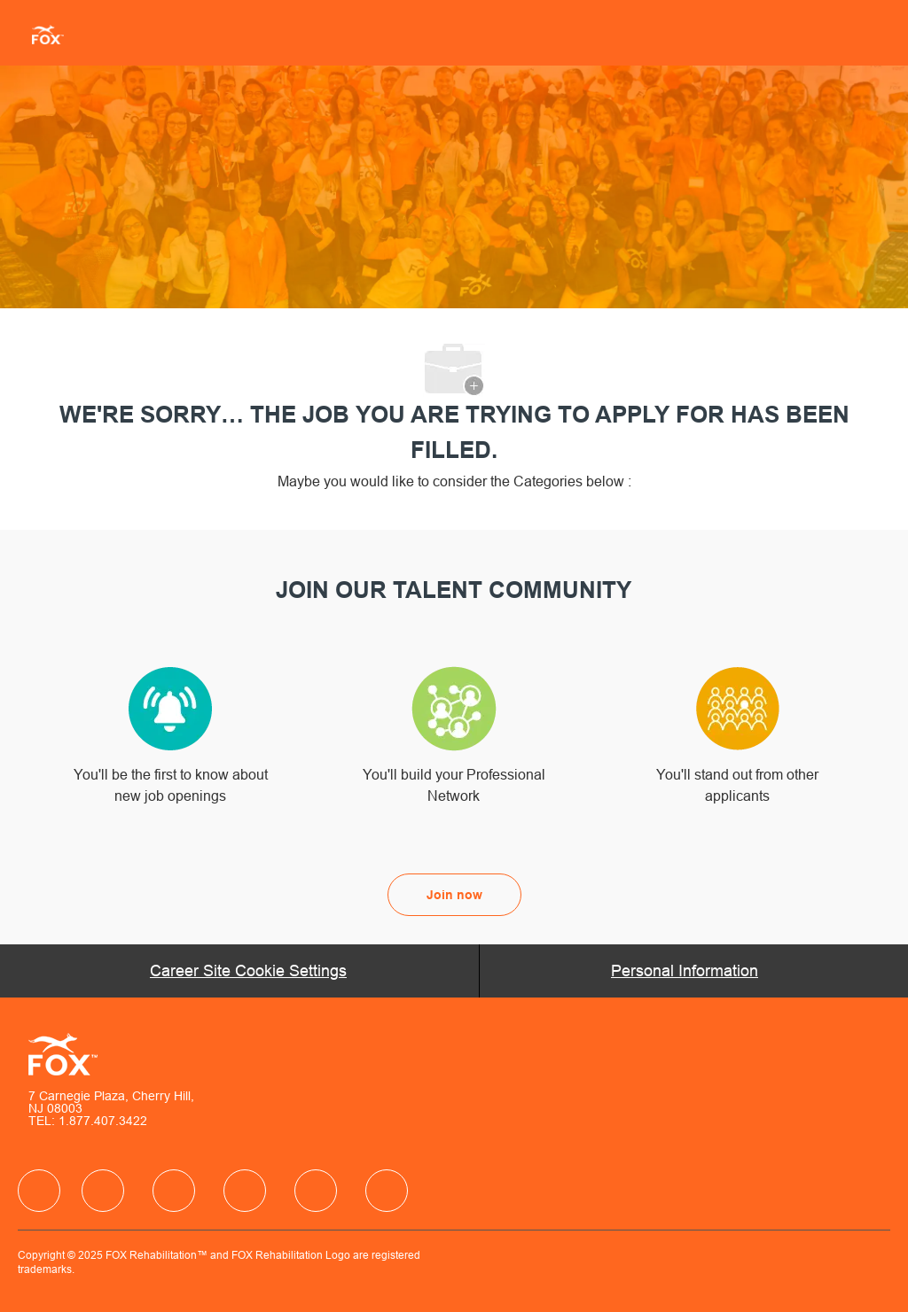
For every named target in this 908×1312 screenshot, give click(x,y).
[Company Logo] (41, 34)
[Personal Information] (684, 971)
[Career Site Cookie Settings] (248, 971)
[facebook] (39, 1190)
